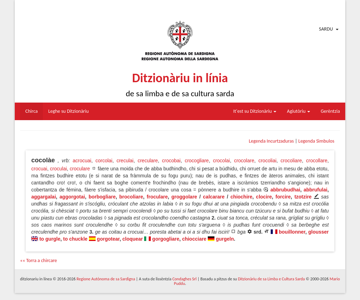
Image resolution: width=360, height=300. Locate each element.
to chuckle (75, 239)
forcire (283, 197)
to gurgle (49, 239)
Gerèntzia (330, 111)
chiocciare (194, 239)
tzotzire (302, 197)
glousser (318, 232)
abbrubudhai (285, 190)
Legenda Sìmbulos (316, 141)
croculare (80, 168)
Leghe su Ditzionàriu (68, 111)
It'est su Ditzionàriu (255, 111)
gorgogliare (165, 239)
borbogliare (102, 197)
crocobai (171, 160)
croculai (58, 168)
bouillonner (292, 232)
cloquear (132, 239)
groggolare (184, 197)
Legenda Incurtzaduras (271, 141)
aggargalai (43, 197)
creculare (147, 160)
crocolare (244, 160)
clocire (264, 197)
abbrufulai (315, 190)
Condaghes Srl (184, 278)
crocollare (316, 160)
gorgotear (108, 239)
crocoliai (267, 160)
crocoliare (291, 160)
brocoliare (131, 197)
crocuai (39, 168)
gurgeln (225, 239)
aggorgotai (72, 197)
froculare (157, 197)
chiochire (241, 197)
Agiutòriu (298, 111)
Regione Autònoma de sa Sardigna (106, 278)
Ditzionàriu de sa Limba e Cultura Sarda (271, 278)
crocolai (221, 160)
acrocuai (82, 160)
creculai (124, 160)
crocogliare (196, 160)
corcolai (103, 160)
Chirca (31, 111)
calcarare (214, 197)
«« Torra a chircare (38, 260)
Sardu (326, 29)
